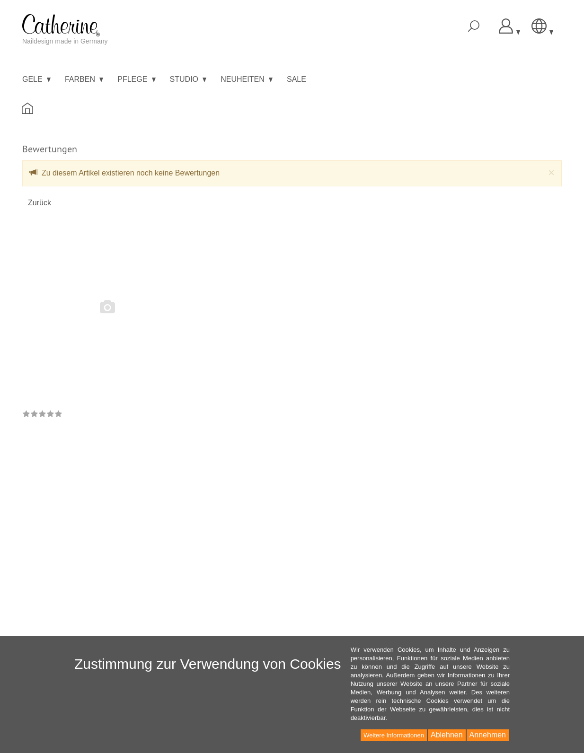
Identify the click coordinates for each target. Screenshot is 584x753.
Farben (84, 79)
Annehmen (487, 735)
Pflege (136, 79)
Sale (296, 79)
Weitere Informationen (393, 735)
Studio (188, 79)
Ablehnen (447, 735)
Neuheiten (247, 79)
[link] (42, 414)
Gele (36, 79)
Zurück (39, 203)
